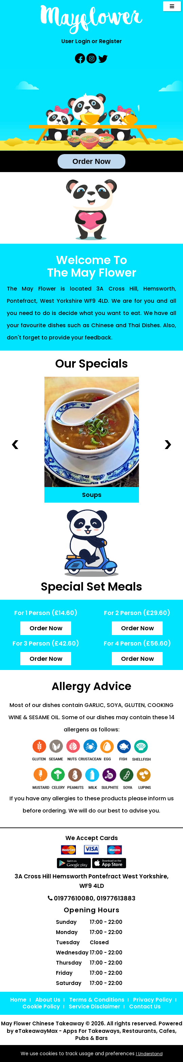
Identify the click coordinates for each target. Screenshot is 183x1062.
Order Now (91, 161)
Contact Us (145, 1006)
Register (110, 41)
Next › (168, 444)
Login (82, 41)
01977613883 (116, 898)
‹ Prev (15, 444)
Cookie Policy (41, 1006)
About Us (47, 1000)
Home (18, 1000)
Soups (91, 494)
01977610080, (72, 898)
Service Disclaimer (94, 1006)
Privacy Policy (152, 1000)
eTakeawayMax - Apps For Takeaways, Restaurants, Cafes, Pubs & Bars (96, 1034)
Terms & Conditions (96, 1000)
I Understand (149, 1054)
